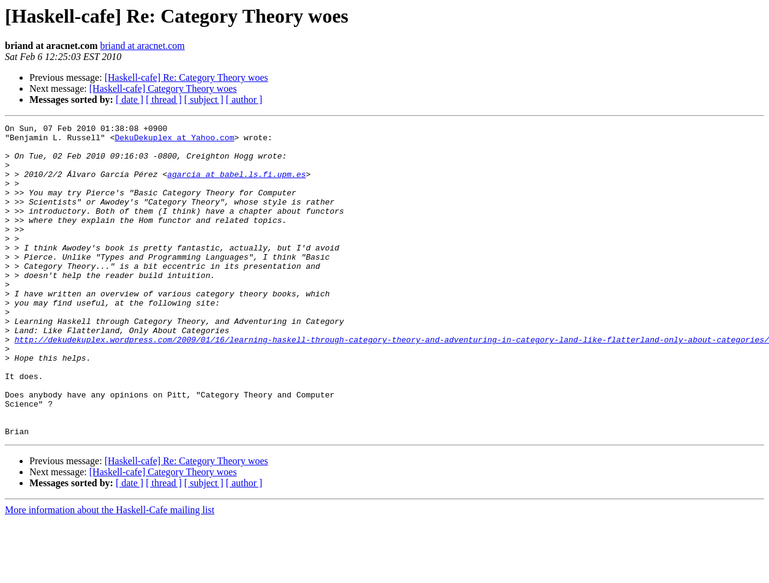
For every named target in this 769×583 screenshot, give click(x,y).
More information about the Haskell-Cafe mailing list (109, 572)
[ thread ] (164, 99)
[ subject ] (203, 99)
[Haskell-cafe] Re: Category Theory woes (186, 77)
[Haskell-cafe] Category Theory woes (163, 88)
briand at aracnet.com (142, 45)
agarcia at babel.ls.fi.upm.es (236, 184)
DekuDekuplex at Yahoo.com (174, 140)
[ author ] (244, 99)
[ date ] (129, 99)
